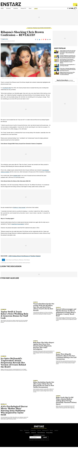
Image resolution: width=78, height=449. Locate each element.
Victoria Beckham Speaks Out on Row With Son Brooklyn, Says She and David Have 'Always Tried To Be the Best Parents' (43, 309)
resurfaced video (7, 89)
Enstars (11, 4)
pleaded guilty (16, 177)
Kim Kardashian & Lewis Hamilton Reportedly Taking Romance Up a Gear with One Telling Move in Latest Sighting (67, 63)
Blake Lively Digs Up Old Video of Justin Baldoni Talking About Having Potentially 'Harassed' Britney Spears (66, 403)
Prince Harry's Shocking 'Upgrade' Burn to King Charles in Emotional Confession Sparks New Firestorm (68, 71)
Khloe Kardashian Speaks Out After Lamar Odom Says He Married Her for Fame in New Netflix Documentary (43, 386)
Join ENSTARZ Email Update (39, 437)
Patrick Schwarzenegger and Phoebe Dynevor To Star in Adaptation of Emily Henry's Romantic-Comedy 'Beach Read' (66, 314)
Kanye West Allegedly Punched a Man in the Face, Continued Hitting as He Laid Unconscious (66, 358)
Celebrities (21, 9)
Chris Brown (27, 262)
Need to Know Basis (62, 82)
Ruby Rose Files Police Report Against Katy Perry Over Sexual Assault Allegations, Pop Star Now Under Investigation (43, 348)
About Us (27, 434)
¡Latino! (48, 9)
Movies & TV (32, 9)
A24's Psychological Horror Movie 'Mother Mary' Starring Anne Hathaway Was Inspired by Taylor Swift (14, 412)
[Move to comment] (50, 41)
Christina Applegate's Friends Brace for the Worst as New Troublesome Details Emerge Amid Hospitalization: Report (67, 58)
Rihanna (21, 262)
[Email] (48, 41)
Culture (39, 432)
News (21, 432)
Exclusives (11, 9)
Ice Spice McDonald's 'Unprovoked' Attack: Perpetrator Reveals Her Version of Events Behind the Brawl (13, 364)
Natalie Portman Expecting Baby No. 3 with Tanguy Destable (67, 67)
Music (41, 9)
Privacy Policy (49, 434)
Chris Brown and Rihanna (12, 262)
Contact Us (33, 434)
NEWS (3, 9)
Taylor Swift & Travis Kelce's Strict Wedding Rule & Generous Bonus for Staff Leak (14, 317)
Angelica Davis (5, 41)
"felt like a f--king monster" (19, 209)
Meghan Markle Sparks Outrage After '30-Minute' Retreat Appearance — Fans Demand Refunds (67, 75)
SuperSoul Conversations (17, 226)
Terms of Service (41, 434)
